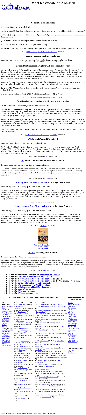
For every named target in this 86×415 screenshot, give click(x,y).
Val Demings (22, 312)
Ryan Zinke (42, 330)
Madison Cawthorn (24, 346)
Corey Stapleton (7, 313)
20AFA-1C (43, 226)
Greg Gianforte (6, 316)
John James (42, 323)
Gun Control (72, 325)
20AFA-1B (43, 202)
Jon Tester (5, 335)
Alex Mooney (50, 366)
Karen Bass (22, 308)
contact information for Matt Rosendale (34, 283)
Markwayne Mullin (24, 353)
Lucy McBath (40, 312)
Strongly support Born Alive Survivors (31, 206)
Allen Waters (42, 353)
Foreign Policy (72, 320)
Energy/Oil (71, 315)
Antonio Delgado (53, 391)
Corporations (72, 308)
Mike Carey (22, 395)
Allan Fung (56, 351)
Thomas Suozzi (22, 339)
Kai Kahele (20, 319)
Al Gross (53, 371)
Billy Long (21, 332)
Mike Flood (54, 386)
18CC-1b (47, 156)
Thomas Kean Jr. (43, 337)
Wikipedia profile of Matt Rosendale (34, 285)
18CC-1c (48, 178)
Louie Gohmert (22, 368)
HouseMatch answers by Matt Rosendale (35, 277)
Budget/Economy (73, 304)
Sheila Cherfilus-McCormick (48, 377)
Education (71, 313)
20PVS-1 (44, 270)
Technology (71, 338)
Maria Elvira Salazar (59, 306)
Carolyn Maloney (45, 348)
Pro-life (31, 252)
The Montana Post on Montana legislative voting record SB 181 (41, 135)
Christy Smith (44, 304)
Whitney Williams (4, 325)
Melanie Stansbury (24, 388)
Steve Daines (6, 340)
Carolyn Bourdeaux (45, 310)
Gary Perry (5, 315)
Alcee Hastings (39, 379)
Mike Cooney (6, 318)
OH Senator (19, 351)
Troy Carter (21, 380)
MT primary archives (26, 291)
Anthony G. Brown (24, 323)
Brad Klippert (43, 360)
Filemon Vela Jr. (46, 397)
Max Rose (43, 344)
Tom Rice (20, 364)
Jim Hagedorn (53, 380)
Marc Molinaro (44, 389)
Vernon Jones (44, 313)
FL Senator (24, 313)
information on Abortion (50, 275)
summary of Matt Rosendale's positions (36, 279)
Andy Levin (42, 326)
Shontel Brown (23, 391)
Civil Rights (71, 306)
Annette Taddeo (44, 306)
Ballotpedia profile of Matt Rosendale (34, 287)
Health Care (72, 326)
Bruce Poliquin (43, 319)
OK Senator (24, 355)
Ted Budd (21, 342)
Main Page (71, 350)
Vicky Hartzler (22, 328)
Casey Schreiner (7, 311)
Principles (71, 333)
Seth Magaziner (43, 351)
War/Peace (71, 340)
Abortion (70, 303)
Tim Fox (4, 323)
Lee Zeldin (21, 335)
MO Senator (24, 330)
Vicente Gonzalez (61, 357)
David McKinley (44, 364)
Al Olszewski (43, 333)
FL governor (19, 317)
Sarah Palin (42, 371)
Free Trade (71, 321)
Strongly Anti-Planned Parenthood (31, 182)
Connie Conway (44, 373)
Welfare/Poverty (73, 342)
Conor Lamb (22, 360)
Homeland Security (74, 328)
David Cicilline (55, 353)
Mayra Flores (44, 355)
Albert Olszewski (7, 306)
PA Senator (19, 362)
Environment (72, 316)
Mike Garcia (56, 304)
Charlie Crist (22, 315)
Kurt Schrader (22, 357)
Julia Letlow (21, 384)
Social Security (73, 335)
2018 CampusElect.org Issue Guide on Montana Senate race (42, 52)
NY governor (20, 337)
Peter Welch (21, 373)
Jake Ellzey (21, 398)
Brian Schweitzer (5, 308)
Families (70, 318)
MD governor (20, 321)
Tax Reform (71, 337)
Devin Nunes (61, 373)
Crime (70, 309)
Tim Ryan (22, 350)
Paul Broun (55, 313)
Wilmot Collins (6, 345)
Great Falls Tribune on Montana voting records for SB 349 (41, 97)
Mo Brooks (21, 304)
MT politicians (71, 352)
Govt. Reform (72, 323)
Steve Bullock (6, 321)
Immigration (72, 330)
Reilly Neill (5, 320)
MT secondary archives (27, 293)
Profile (69, 351)
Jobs (69, 331)
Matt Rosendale (41, 335)
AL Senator (19, 306)
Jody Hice (52, 315)
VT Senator (19, 375)
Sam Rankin (55, 333)
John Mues (5, 333)
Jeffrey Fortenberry (44, 384)
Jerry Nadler (38, 350)
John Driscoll (6, 331)
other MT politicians (26, 289)
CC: (29, 139)
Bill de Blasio (44, 341)
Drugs (70, 311)
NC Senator (17, 344)
